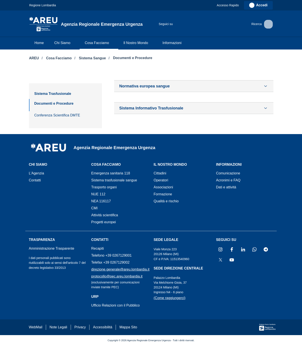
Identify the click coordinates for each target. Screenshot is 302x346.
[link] (258, 5)
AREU (34, 58)
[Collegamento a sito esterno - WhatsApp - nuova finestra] (200, 24)
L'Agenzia (36, 173)
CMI (94, 208)
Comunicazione (228, 173)
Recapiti (97, 248)
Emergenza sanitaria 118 (110, 173)
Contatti (35, 180)
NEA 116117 (101, 201)
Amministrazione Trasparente (51, 248)
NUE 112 (98, 194)
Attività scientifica (104, 215)
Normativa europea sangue (144, 86)
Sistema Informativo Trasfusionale (151, 108)
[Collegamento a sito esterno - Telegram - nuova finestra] (209, 24)
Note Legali (58, 327)
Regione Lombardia (42, 5)
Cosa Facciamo (59, 58)
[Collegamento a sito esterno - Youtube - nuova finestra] (226, 24)
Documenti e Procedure (132, 58)
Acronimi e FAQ (228, 180)
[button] (230, 5)
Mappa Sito (128, 327)
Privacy (80, 327)
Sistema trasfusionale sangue (114, 180)
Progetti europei (103, 222)
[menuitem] (39, 43)
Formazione (163, 194)
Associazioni (163, 187)
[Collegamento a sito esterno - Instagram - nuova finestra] (174, 24)
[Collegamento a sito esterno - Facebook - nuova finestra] (183, 24)
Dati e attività (226, 187)
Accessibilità (102, 327)
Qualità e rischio (166, 201)
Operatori (161, 180)
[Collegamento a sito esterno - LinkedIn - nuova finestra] (191, 24)
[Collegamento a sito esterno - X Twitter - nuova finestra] (218, 24)
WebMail (35, 327)
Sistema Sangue (93, 58)
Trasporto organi (104, 187)
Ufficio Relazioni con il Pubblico (115, 305)
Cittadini (160, 173)
